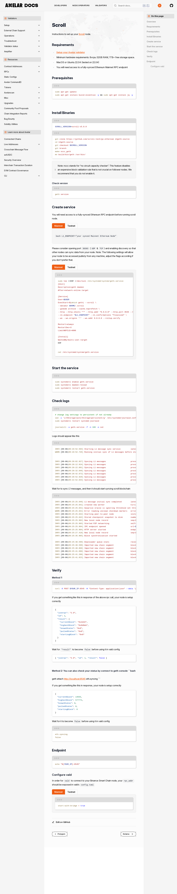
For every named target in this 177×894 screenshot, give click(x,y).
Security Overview (12, 160)
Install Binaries (154, 36)
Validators (101, 5)
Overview (151, 21)
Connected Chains (12, 139)
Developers (60, 5)
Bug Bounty (9, 119)
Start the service (155, 46)
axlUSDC (8, 155)
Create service (154, 41)
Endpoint (151, 61)
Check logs (152, 51)
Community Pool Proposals (16, 108)
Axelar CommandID (12, 82)
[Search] (132, 5)
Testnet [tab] (71, 225)
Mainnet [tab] (58, 225)
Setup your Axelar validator (70, 52)
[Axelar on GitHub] (171, 5)
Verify (149, 56)
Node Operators (81, 5)
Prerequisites (153, 31)
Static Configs (10, 77)
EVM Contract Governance (16, 170)
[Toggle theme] (161, 5)
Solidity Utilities (11, 124)
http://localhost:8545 (75, 678)
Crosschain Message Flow (16, 149)
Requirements (153, 26)
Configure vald (157, 66)
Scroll (82, 34)
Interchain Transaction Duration (18, 165)
